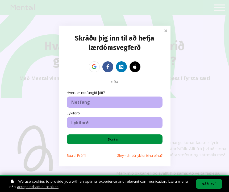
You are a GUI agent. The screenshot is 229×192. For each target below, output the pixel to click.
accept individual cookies (38, 186)
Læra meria (178, 181)
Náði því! (209, 184)
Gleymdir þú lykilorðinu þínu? (140, 155)
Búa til (76, 155)
